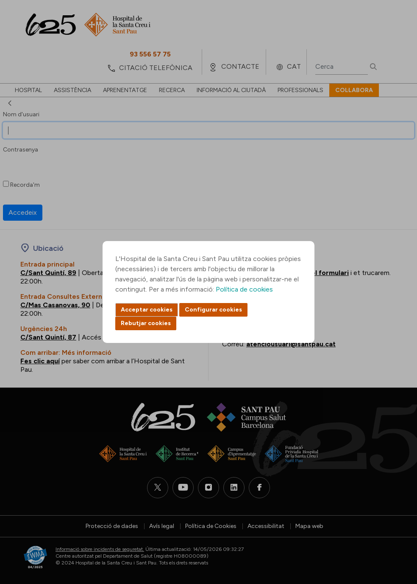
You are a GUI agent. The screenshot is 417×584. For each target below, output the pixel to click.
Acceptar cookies (146, 309)
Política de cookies (244, 289)
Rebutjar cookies (146, 323)
